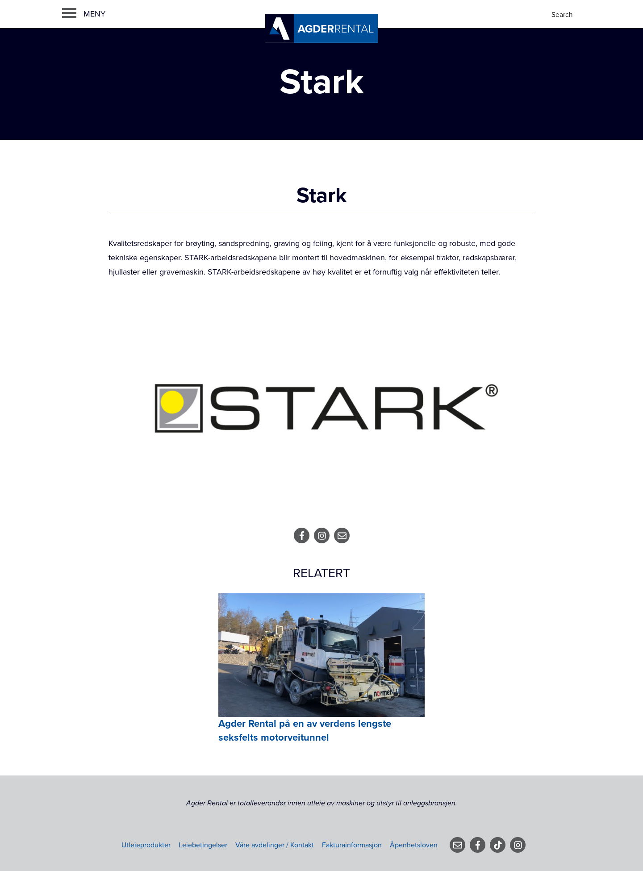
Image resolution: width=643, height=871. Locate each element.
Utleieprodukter (146, 845)
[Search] (563, 15)
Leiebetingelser (203, 845)
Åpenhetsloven (414, 845)
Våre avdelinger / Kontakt (274, 845)
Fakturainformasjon (352, 845)
